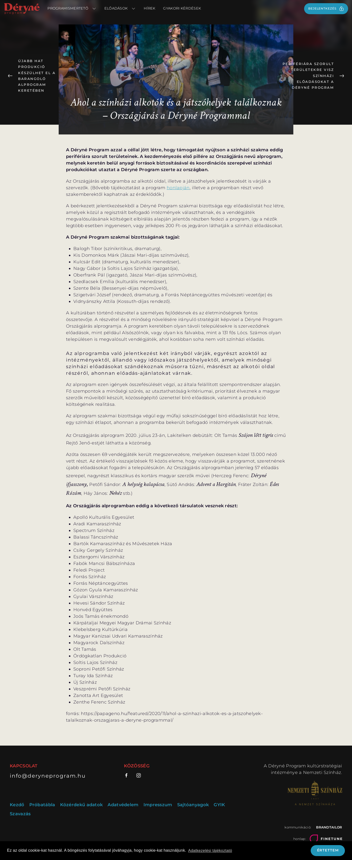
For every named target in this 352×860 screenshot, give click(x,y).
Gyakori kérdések (182, 8)
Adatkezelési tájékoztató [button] (210, 851)
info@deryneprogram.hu (48, 775)
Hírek (149, 8)
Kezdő (17, 804)
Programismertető (71, 8)
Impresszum (157, 804)
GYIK (219, 804)
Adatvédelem (123, 804)
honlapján (178, 187)
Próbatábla (42, 804)
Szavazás (20, 813)
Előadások (120, 8)
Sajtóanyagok (193, 804)
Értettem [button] (328, 850)
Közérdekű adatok (81, 804)
